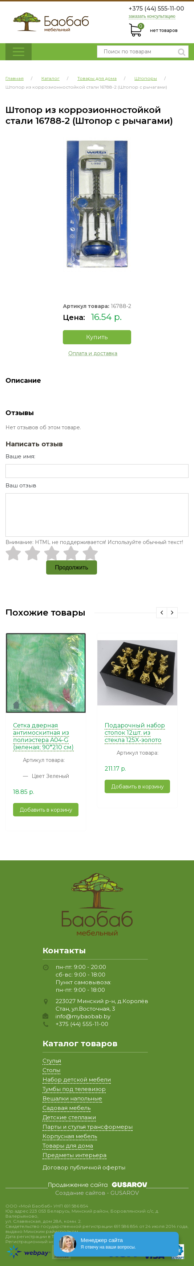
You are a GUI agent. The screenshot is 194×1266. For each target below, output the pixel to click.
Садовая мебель (66, 1107)
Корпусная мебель (70, 1136)
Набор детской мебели (77, 1079)
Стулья (52, 1060)
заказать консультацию (152, 16)
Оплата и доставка (92, 353)
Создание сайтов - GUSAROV (97, 1193)
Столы (51, 1070)
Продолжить (71, 567)
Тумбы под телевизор (74, 1089)
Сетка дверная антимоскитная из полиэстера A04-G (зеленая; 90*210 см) (43, 736)
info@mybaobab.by (83, 1016)
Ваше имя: (20, 456)
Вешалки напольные (72, 1098)
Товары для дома (68, 1145)
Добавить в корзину (46, 810)
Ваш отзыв (20, 485)
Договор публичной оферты (84, 1167)
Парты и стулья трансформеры (88, 1126)
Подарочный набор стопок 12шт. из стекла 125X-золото (135, 732)
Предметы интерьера (74, 1155)
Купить (97, 337)
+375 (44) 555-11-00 (156, 8)
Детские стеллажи (69, 1117)
